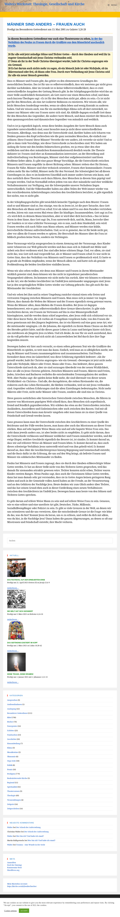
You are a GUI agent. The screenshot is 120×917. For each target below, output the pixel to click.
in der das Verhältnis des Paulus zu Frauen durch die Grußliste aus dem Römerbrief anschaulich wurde (56, 42)
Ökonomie (11, 756)
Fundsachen (12, 735)
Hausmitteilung (13, 743)
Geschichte (11, 739)
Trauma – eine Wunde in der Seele (30, 844)
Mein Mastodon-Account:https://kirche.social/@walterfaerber (22, 885)
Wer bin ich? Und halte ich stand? (30, 836)
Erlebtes (10, 730)
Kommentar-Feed (14, 867)
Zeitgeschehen (13, 808)
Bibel (9, 717)
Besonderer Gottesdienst (17, 713)
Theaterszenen (13, 791)
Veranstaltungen (14, 800)
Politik (9, 765)
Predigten (11, 773)
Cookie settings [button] (10, 911)
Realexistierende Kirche (17, 778)
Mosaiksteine (12, 752)
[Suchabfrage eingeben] (60, 540)
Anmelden (11, 862)
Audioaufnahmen (14, 704)
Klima (9, 747)
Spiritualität (12, 787)
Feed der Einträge (14, 865)
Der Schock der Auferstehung (28, 827)
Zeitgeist (10, 804)
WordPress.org (13, 870)
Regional (10, 782)
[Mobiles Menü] (112, 5)
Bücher (10, 721)
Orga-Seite (11, 761)
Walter (10, 827)
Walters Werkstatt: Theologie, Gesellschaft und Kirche (44, 4)
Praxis (9, 769)
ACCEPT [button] (24, 911)
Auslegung (11, 709)
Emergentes (12, 726)
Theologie (11, 795)
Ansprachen (12, 700)
